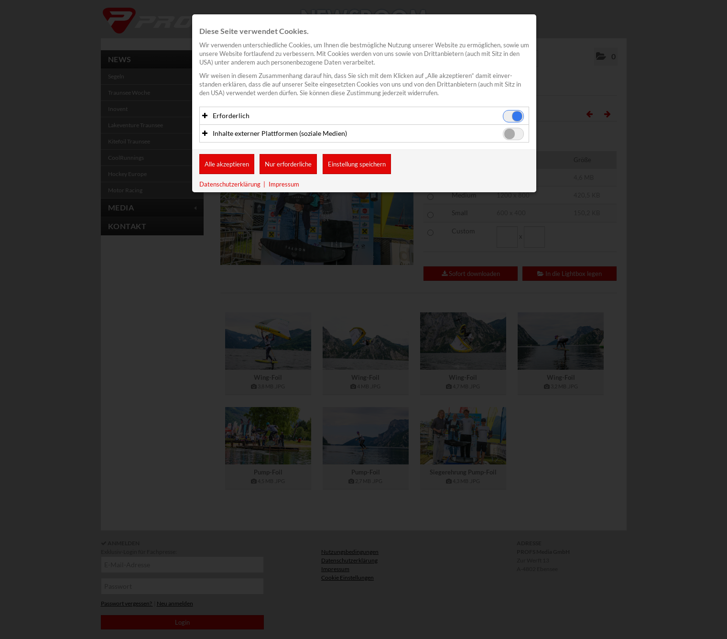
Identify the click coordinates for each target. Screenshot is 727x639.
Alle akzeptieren (227, 164)
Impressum (284, 184)
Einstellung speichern (357, 164)
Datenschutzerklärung (229, 184)
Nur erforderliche (288, 164)
